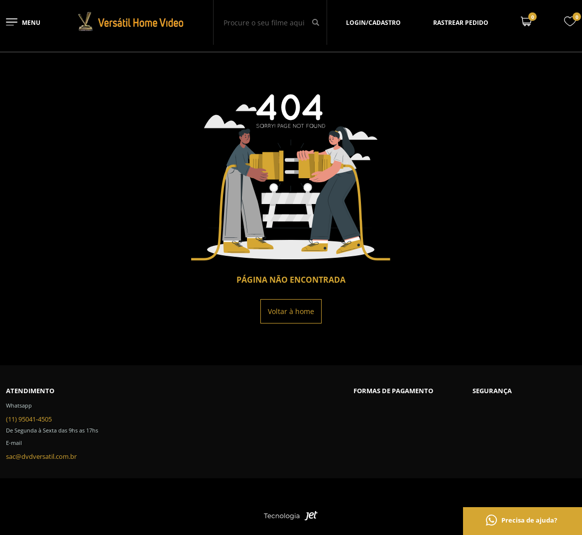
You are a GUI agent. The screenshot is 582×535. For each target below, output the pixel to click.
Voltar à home (291, 311)
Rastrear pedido (460, 22)
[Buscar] (315, 22)
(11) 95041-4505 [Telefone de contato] (29, 419)
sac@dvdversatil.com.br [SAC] (41, 456)
